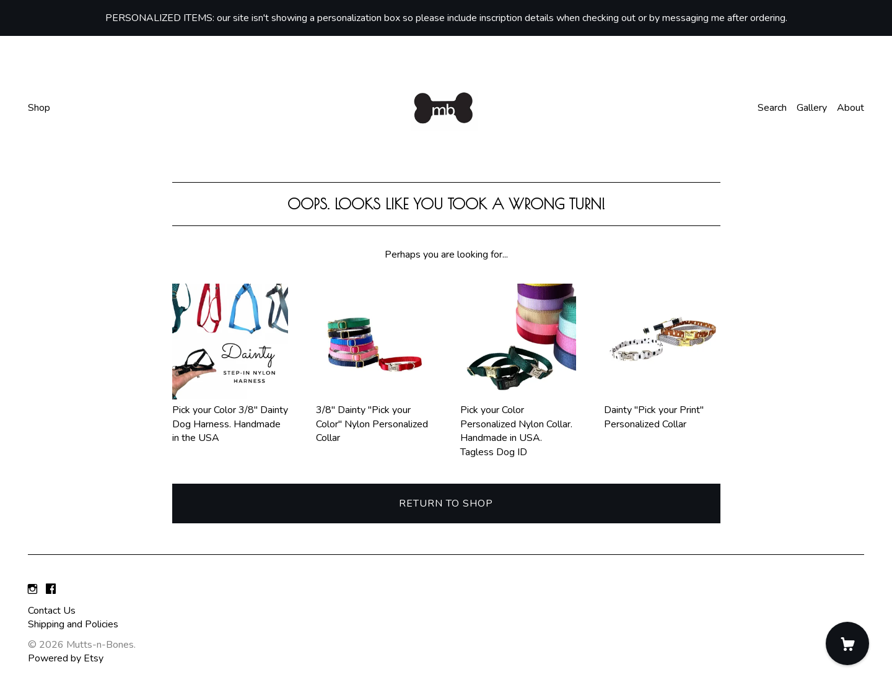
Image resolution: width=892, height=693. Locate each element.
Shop (39, 108)
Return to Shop (446, 503)
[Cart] (847, 643)
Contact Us (52, 610)
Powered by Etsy (65, 658)
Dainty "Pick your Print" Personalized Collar (662, 410)
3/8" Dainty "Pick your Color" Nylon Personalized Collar (374, 417)
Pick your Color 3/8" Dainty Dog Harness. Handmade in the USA (230, 417)
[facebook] (51, 589)
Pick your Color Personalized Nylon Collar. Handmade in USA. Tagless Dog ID (518, 424)
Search (772, 108)
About (850, 108)
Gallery (812, 108)
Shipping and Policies (73, 624)
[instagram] (32, 589)
